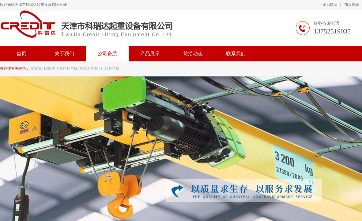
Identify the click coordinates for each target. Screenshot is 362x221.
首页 (21, 53)
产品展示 (150, 53)
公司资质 (107, 53)
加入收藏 (351, 4)
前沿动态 (193, 53)
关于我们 (64, 53)
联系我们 (236, 53)
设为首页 (329, 4)
